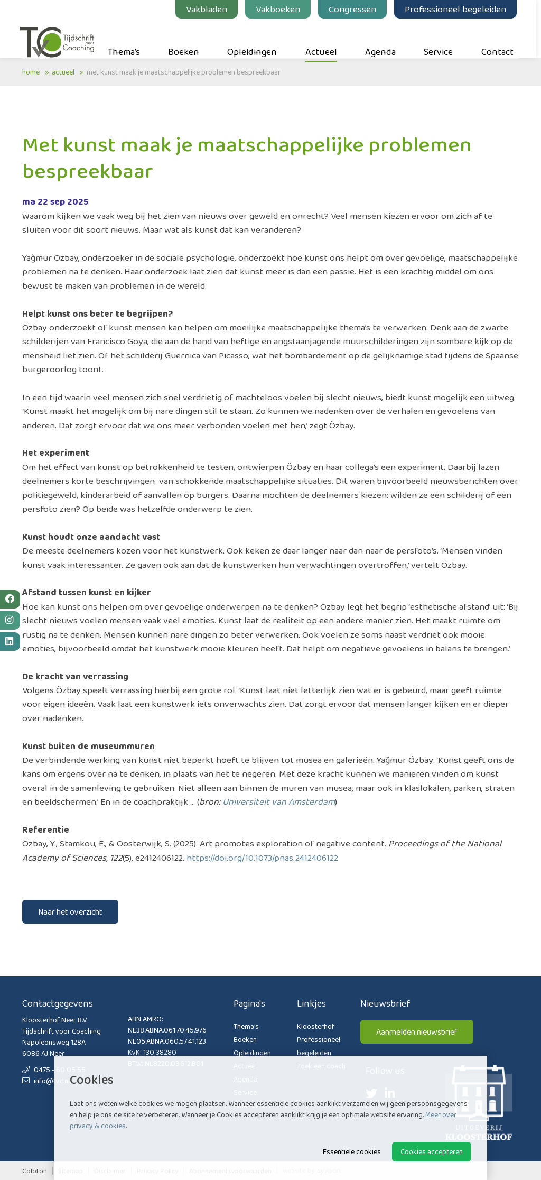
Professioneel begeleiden (457, 9)
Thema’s (126, 37)
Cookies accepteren (431, 1151)
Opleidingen (254, 37)
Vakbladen (208, 9)
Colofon (34, 1171)
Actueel (323, 37)
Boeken (185, 37)
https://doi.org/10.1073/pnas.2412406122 (262, 857)
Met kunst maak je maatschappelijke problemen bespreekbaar (184, 72)
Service (440, 37)
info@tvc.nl (46, 1080)
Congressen (354, 9)
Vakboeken (280, 9)
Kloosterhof (315, 1026)
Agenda (382, 37)
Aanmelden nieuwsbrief (417, 1032)
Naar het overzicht (70, 912)
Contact (499, 37)
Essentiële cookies (352, 1151)
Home (31, 72)
